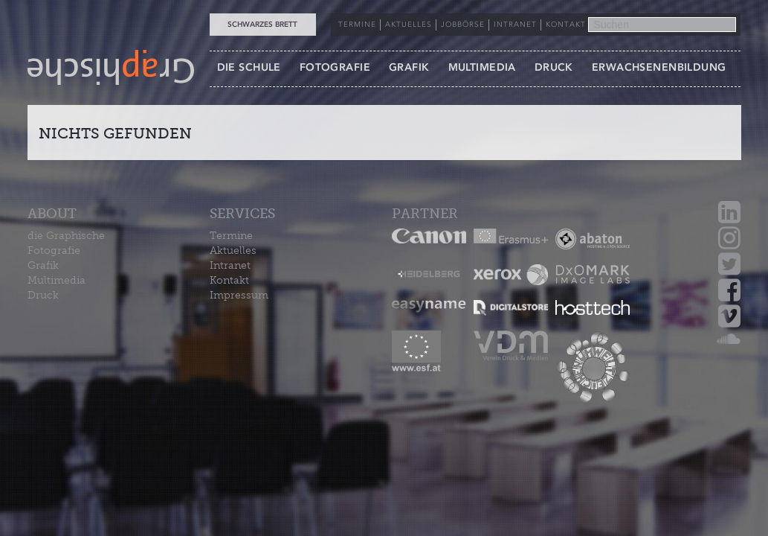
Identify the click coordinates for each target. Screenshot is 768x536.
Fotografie (54, 250)
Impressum (239, 295)
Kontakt (229, 280)
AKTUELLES (408, 24)
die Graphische (66, 235)
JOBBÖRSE (463, 24)
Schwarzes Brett (262, 24)
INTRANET (515, 24)
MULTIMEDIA (482, 67)
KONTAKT (566, 24)
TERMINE (357, 24)
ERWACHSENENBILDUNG (659, 67)
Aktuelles (233, 250)
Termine (231, 235)
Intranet (230, 265)
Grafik (43, 265)
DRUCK (554, 67)
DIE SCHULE (249, 67)
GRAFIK (409, 67)
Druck (43, 295)
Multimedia (56, 280)
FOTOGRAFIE (335, 67)
